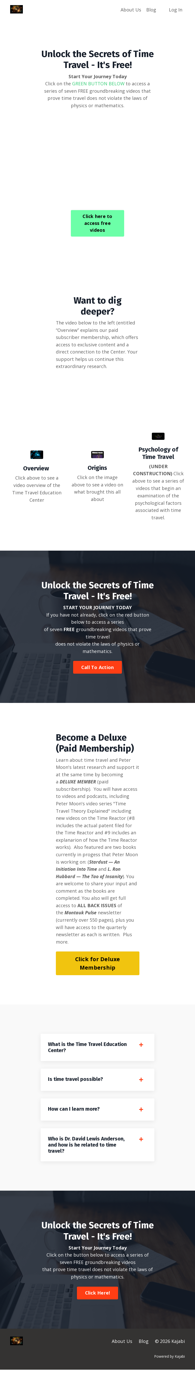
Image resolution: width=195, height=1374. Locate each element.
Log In (175, 9)
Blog (151, 9)
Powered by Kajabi (169, 1360)
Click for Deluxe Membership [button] (97, 965)
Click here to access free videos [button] (97, 223)
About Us (131, 9)
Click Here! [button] (97, 1297)
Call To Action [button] (97, 668)
